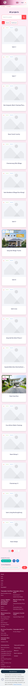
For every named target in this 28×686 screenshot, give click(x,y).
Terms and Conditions (19, 645)
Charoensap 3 (4, 610)
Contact (16, 656)
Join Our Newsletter (6, 564)
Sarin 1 (2, 608)
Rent (2, 578)
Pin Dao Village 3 (17, 631)
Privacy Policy (17, 647)
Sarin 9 (2, 606)
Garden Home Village (18, 596)
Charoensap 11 (16, 594)
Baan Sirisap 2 (4, 622)
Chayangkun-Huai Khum (7, 591)
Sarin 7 (2, 620)
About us (16, 650)
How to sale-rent (18, 653)
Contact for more (5, 558)
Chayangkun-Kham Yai (18, 629)
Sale (2, 576)
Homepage (3, 6)
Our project (3, 587)
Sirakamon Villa (4, 641)
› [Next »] (18, 551)
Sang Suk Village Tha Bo (18, 616)
